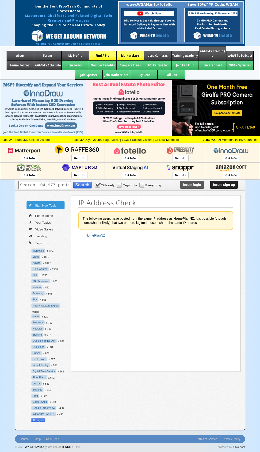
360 (35, 275)
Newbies (37, 328)
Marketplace (130, 55)
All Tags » (38, 420)
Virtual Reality (41, 365)
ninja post (239, 447)
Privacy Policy (231, 439)
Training (37, 334)
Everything (150, 185)
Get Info (29, 158)
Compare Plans (130, 65)
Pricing (37, 353)
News (36, 316)
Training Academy (185, 55)
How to (37, 287)
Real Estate (39, 359)
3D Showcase (41, 281)
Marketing (38, 250)
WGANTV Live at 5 (43, 414)
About (20, 55)
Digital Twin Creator (44, 371)
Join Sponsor (88, 75)
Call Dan (171, 75)
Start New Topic (42, 205)
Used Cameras (158, 55)
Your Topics (40, 222)
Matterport (35, 15)
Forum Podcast (20, 65)
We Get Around (34, 447)
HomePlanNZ (95, 235)
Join (37, 6)
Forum (47, 55)
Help (38, 439)
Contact (24, 439)
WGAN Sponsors (240, 65)
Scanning (38, 293)
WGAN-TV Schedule (47, 65)
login (192, 185)
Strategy (37, 389)
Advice (36, 262)
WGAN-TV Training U (212, 53)
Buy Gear (144, 75)
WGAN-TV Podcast (240, 55)
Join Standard (212, 65)
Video (36, 256)
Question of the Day (44, 340)
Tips (35, 299)
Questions (38, 346)
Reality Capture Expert (46, 305)
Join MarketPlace (116, 75)
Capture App (40, 401)
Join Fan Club (185, 65)
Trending (38, 236)
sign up (224, 185)
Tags (35, 243)
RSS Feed (52, 439)
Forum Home (41, 215)
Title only (105, 185)
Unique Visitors (36, 140)
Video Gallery (41, 229)
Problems (38, 322)
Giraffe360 (56, 15)
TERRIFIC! (68, 447)
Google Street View (44, 407)
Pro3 (35, 395)
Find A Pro (102, 55)
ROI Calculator (157, 65)
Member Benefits (103, 65)
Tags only (127, 185)
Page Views (106, 140)
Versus (37, 383)
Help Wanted (40, 269)
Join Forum (75, 65)
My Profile (75, 55)
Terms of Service (206, 439)
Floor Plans (39, 377)
